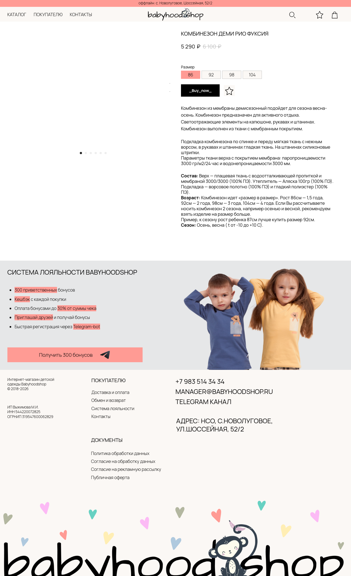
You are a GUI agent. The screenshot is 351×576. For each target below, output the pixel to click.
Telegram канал (203, 401)
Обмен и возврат (108, 400)
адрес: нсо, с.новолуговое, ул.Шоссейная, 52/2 (224, 425)
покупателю (48, 14)
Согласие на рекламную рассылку (126, 469)
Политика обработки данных (120, 453)
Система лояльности (112, 408)
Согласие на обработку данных (123, 461)
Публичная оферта (110, 477)
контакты (81, 14)
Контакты (101, 416)
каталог (16, 14)
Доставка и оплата (110, 392)
